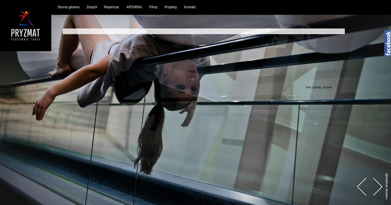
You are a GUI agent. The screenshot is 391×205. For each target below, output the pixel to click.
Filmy (153, 7)
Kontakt (190, 7)
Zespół (92, 7)
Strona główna (69, 7)
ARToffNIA (134, 7)
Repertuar (111, 7)
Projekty (170, 7)
